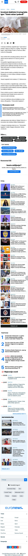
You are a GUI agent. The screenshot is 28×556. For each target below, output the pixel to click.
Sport (16, 523)
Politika (13, 184)
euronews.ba (8, 417)
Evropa (9, 406)
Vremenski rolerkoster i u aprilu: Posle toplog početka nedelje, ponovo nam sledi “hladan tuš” (14, 337)
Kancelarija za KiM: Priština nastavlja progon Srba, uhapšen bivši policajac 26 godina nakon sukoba (18, 195)
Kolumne (3, 530)
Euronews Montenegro (9, 147)
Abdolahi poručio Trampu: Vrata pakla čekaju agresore (16, 402)
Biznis (16, 520)
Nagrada (22, 137)
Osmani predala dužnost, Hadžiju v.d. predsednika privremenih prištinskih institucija (18, 203)
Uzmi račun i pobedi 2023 (9, 137)
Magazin (3, 527)
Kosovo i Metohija (8, 151)
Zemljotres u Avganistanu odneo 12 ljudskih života (16, 378)
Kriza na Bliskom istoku (9, 154)
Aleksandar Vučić (19, 492)
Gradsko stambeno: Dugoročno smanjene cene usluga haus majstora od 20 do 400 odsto (19, 211)
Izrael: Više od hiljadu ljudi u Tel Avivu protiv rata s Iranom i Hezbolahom (18, 433)
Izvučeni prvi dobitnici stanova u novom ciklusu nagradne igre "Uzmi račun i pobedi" (14, 108)
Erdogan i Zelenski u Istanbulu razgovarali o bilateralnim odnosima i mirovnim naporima (19, 463)
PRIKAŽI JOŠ (6, 469)
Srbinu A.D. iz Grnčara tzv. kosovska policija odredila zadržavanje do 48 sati (18, 274)
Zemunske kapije (20, 140)
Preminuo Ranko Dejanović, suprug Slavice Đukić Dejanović (15, 350)
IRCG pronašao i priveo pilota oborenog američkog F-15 (13, 367)
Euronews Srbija (11, 488)
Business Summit (19, 533)
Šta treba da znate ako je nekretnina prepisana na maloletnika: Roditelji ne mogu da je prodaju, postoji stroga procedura (18, 297)
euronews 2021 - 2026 (13, 553)
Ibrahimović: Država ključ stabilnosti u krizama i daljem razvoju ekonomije (18, 266)
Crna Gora (3, 533)
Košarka (14, 496)
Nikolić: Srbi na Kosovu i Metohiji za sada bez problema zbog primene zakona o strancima (18, 187)
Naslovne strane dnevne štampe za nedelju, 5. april (18, 257)
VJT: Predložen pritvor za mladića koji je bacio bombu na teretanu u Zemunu (19, 313)
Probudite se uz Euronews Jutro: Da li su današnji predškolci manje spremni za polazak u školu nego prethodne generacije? (18, 250)
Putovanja (17, 527)
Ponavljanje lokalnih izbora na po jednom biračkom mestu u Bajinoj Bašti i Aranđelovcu (18, 282)
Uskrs (21, 496)
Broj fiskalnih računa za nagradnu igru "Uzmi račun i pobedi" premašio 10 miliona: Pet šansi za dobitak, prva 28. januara (14, 114)
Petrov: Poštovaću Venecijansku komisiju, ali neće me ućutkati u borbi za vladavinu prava (19, 219)
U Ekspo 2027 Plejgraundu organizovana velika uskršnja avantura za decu (18, 321)
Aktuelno (13, 9)
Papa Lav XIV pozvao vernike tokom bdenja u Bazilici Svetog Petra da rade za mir (16, 410)
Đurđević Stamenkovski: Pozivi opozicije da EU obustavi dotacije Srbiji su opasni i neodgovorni (18, 289)
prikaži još (14, 326)
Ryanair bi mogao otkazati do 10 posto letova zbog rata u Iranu (19, 424)
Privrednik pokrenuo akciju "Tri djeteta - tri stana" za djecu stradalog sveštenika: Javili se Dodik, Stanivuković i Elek (18, 453)
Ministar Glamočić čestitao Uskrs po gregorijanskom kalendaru (18, 305)
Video (16, 530)
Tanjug (5, 37)
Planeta (10, 375)
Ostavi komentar (14, 171)
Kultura (2, 523)
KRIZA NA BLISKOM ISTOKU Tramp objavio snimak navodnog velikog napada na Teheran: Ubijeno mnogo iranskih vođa (15, 359)
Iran (20, 488)
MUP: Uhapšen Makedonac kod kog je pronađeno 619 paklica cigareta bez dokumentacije (18, 235)
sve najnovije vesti (19, 413)
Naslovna (3, 9)
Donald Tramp (7, 492)
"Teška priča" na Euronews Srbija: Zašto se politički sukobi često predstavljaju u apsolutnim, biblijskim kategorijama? (18, 242)
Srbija (8, 9)
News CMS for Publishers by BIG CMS (14, 555)
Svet (2, 520)
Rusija (14, 499)
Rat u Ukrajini (19, 151)
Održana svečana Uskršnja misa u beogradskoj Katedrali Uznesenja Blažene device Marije (18, 227)
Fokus (9, 399)
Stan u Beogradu (7, 140)
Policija (7, 496)
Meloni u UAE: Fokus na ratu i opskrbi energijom (19, 441)
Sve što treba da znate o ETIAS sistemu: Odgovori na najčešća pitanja (14, 344)
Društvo (13, 208)
